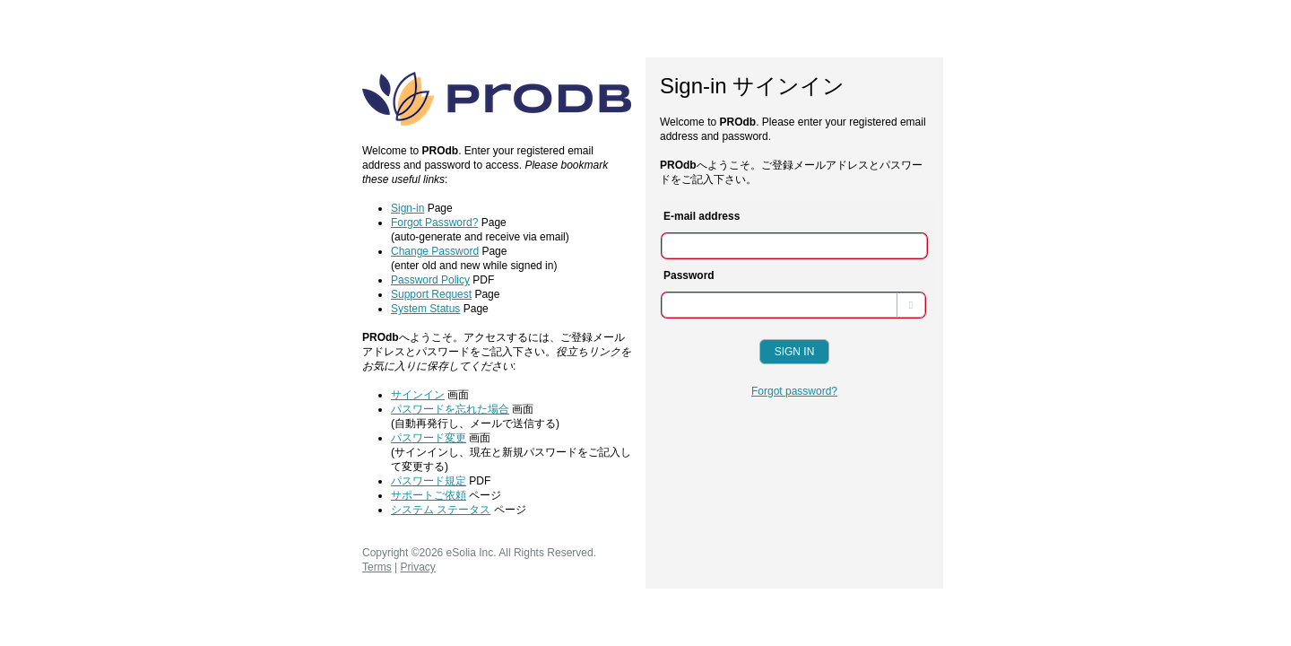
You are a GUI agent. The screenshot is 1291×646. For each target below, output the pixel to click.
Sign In (795, 351)
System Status (425, 308)
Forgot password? (794, 391)
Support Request (431, 294)
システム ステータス (440, 509)
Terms (377, 567)
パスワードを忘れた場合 (450, 409)
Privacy (417, 567)
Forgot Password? (434, 222)
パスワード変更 (428, 438)
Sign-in (407, 208)
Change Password (435, 251)
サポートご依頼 (428, 495)
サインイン (418, 394)
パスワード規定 (428, 481)
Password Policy (430, 280)
